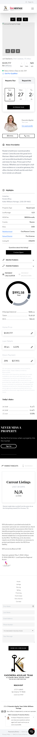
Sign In (29, 2)
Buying (18, 587)
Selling (18, 590)
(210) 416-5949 (18, 695)
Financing (18, 593)
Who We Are (18, 598)
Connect (18, 601)
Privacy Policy (6, 734)
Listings (18, 584)
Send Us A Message (18, 648)
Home (18, 581)
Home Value (18, 596)
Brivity (17, 731)
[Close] (33, 717)
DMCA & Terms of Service (20, 734)
